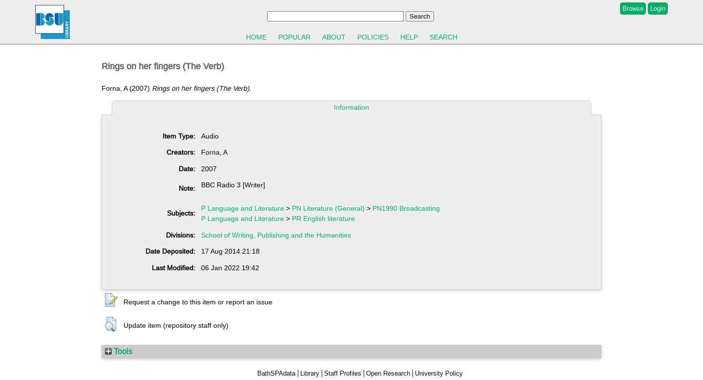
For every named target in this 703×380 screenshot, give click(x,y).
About (334, 37)
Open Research (388, 373)
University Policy (439, 373)
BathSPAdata (276, 373)
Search (443, 37)
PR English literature (323, 218)
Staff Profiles (342, 373)
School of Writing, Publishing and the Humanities (276, 235)
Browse (632, 8)
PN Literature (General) (328, 208)
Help (409, 37)
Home (256, 37)
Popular (294, 37)
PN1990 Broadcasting (406, 208)
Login (657, 8)
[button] (111, 300)
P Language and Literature (242, 208)
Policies (373, 37)
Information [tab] (351, 107)
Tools (118, 351)
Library (309, 373)
